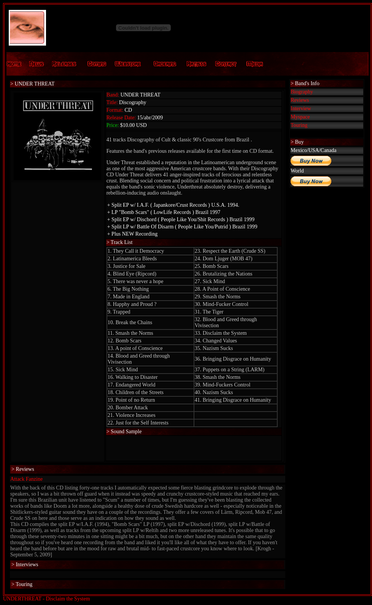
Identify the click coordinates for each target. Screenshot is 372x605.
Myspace (300, 117)
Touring (299, 125)
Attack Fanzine (26, 479)
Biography (302, 92)
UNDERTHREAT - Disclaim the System (46, 599)
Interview (301, 108)
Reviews (300, 100)
